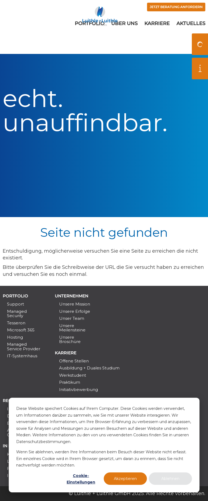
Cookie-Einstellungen (81, 479)
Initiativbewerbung (78, 389)
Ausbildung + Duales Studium (89, 367)
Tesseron (16, 322)
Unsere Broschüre (70, 339)
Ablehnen (170, 478)
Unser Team (71, 318)
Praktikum (69, 382)
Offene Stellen (74, 360)
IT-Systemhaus (22, 355)
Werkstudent (72, 375)
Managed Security (17, 313)
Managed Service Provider (23, 346)
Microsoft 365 (21, 329)
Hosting (15, 337)
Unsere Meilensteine (72, 327)
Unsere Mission (74, 304)
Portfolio (89, 39)
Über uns (124, 39)
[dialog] (104, 445)
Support (15, 304)
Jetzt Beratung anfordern (170, 7)
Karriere (157, 39)
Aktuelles (190, 39)
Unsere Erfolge (74, 311)
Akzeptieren (125, 478)
